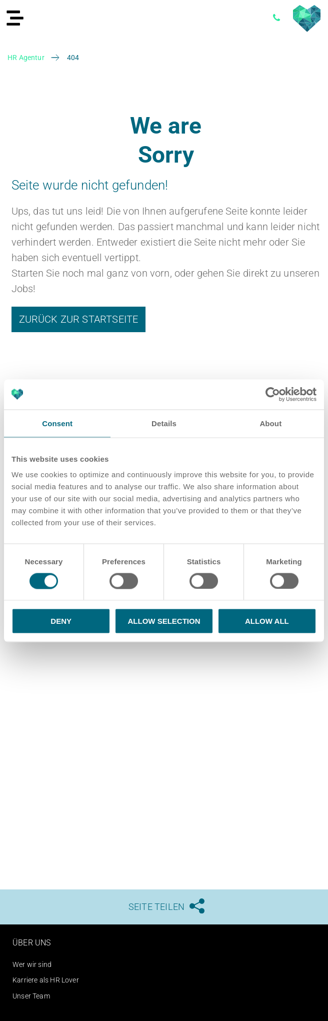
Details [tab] (164, 423)
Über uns (31, 942)
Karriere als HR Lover (45, 980)
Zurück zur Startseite (78, 319)
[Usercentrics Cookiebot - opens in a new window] (272, 394)
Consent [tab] (57, 423)
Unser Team (31, 996)
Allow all (267, 621)
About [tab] (271, 423)
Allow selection (164, 621)
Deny (61, 621)
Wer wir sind (32, 964)
